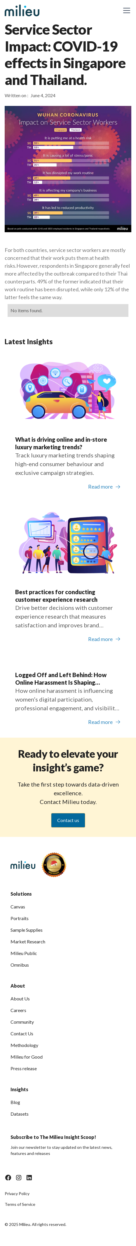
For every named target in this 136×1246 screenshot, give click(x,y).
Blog (15, 1102)
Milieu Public (24, 953)
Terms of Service (20, 1204)
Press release (24, 1068)
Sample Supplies (27, 930)
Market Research (28, 941)
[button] (125, 10)
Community (22, 1022)
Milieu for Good (27, 1056)
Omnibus (20, 965)
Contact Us (22, 1033)
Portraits (20, 918)
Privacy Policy (17, 1193)
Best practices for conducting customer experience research (56, 595)
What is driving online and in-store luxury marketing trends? (61, 443)
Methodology (24, 1045)
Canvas (18, 906)
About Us (20, 998)
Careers (18, 1010)
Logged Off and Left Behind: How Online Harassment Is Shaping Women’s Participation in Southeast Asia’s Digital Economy (64, 678)
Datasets (20, 1114)
